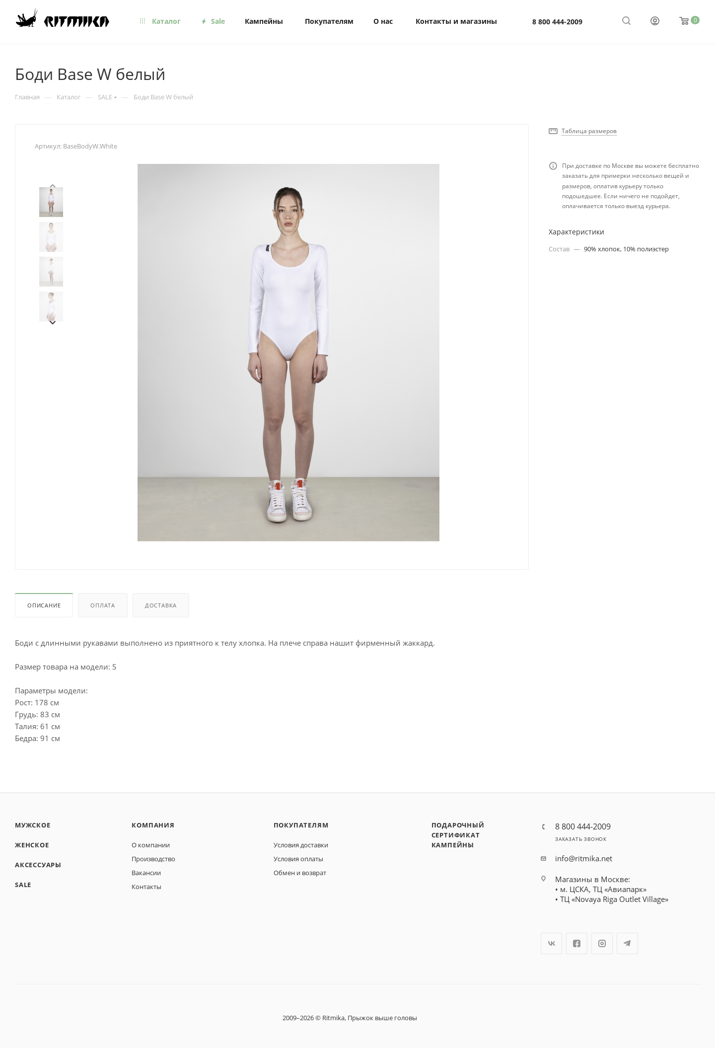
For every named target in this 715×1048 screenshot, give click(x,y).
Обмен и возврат (300, 872)
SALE (23, 884)
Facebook (576, 943)
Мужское (33, 825)
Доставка (161, 605)
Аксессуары (38, 864)
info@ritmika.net (583, 858)
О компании (151, 844)
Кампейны (452, 844)
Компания (153, 825)
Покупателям (301, 825)
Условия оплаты (298, 858)
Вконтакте (551, 943)
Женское (32, 844)
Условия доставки (301, 844)
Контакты (146, 886)
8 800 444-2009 (557, 21)
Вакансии (146, 872)
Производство (153, 858)
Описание (44, 605)
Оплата (102, 605)
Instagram (602, 943)
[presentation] (52, 185)
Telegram (627, 943)
